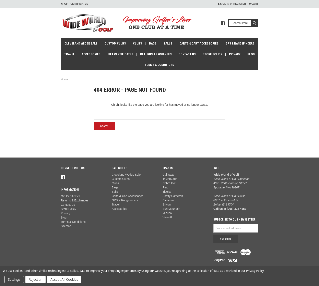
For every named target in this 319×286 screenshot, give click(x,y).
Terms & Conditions (159, 65)
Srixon (167, 204)
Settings (14, 279)
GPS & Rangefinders (240, 43)
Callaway (168, 174)
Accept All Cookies (64, 279)
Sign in (223, 3)
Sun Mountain (171, 208)
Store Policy (212, 54)
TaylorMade (170, 179)
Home (64, 79)
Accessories (91, 54)
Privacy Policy (255, 271)
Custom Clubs (115, 43)
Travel (69, 54)
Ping (165, 187)
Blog (251, 54)
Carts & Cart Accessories (198, 43)
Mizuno (167, 213)
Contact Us (187, 54)
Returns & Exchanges (156, 54)
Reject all (35, 279)
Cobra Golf (169, 183)
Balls (168, 43)
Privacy (234, 54)
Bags (152, 43)
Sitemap (66, 226)
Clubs (137, 43)
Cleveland (169, 200)
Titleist (167, 191)
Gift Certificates (74, 3)
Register (239, 3)
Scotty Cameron (173, 196)
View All (168, 217)
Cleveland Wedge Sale (80, 43)
